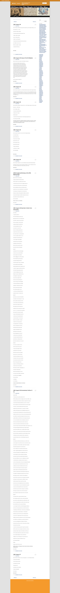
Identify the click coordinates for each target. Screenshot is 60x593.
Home (14, 16)
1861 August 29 (17, 24)
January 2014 (41, 71)
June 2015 (40, 58)
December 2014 (41, 63)
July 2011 (40, 96)
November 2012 (41, 83)
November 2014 (41, 64)
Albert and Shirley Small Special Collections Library (26, 4)
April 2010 (40, 102)
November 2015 (41, 55)
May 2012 (40, 88)
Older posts (15, 21)
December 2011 (41, 92)
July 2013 (40, 76)
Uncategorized (17, 54)
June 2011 (40, 97)
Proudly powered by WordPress (30, 580)
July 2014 (40, 67)
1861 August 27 (17, 554)
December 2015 (41, 54)
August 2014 (40, 66)
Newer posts (34, 21)
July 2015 (40, 57)
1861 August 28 (17, 102)
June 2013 (40, 77)
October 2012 (41, 84)
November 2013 (41, 73)
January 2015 (41, 62)
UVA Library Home (7, 0)
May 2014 (40, 69)
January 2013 (41, 81)
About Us (17, 16)
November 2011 (41, 93)
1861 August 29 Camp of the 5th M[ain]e (23, 58)
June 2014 (40, 68)
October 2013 (41, 74)
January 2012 (41, 91)
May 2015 (40, 59)
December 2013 (41, 72)
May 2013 (40, 78)
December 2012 (41, 82)
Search (45, 21)
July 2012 (40, 86)
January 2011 (41, 101)
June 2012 (40, 87)
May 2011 (40, 98)
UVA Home (3, 0)
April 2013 (40, 79)
